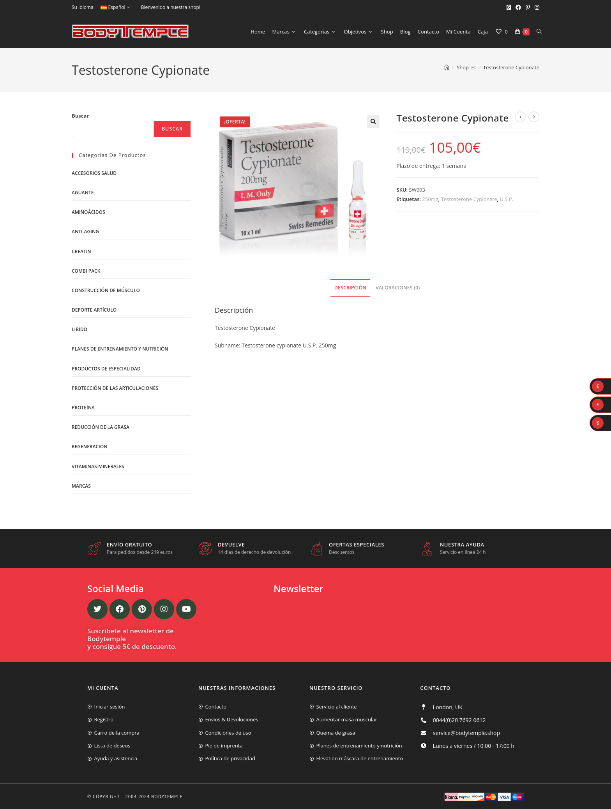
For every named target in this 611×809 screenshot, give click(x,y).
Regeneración (90, 446)
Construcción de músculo (106, 290)
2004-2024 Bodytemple (154, 796)
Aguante (83, 192)
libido (79, 329)
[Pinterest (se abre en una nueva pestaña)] (527, 7)
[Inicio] (446, 67)
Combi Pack (86, 271)
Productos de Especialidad (106, 368)
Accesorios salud (94, 173)
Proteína (83, 407)
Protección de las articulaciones (115, 388)
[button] (373, 121)
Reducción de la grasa (100, 427)
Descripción (350, 287)
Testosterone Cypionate (511, 67)
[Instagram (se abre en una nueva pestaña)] (535, 7)
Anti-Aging (85, 231)
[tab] (350, 288)
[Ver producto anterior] (520, 116)
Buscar (80, 115)
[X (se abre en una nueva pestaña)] (508, 7)
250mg (430, 199)
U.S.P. (506, 199)
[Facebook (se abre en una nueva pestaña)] (518, 7)
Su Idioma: (83, 7)
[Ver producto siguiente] (533, 116)
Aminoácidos (88, 212)
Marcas (81, 486)
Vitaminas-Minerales (98, 466)
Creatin (81, 251)
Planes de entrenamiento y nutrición (120, 348)
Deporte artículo (94, 310)
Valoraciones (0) (398, 287)
